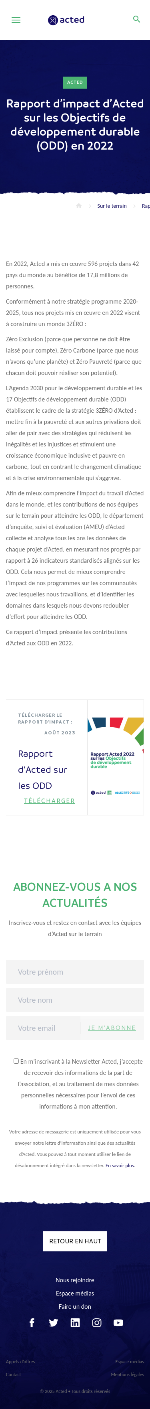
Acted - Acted (77, 20)
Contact (13, 1374)
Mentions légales (127, 1374)
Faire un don (75, 1306)
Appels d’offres (20, 1361)
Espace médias (75, 1293)
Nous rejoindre (75, 1280)
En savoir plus (120, 1165)
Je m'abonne (112, 1027)
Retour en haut (75, 1241)
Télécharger (49, 800)
